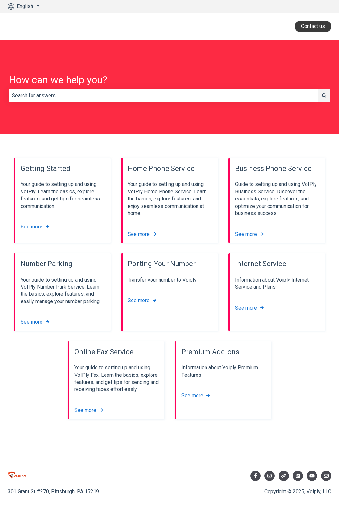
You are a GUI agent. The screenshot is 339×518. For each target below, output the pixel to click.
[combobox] (163, 95)
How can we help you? (58, 80)
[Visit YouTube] (312, 476)
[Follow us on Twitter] (284, 476)
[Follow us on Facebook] (255, 476)
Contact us (313, 26)
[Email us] (326, 476)
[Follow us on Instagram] (269, 476)
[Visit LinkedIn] (298, 476)
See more (31, 227)
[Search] (324, 95)
